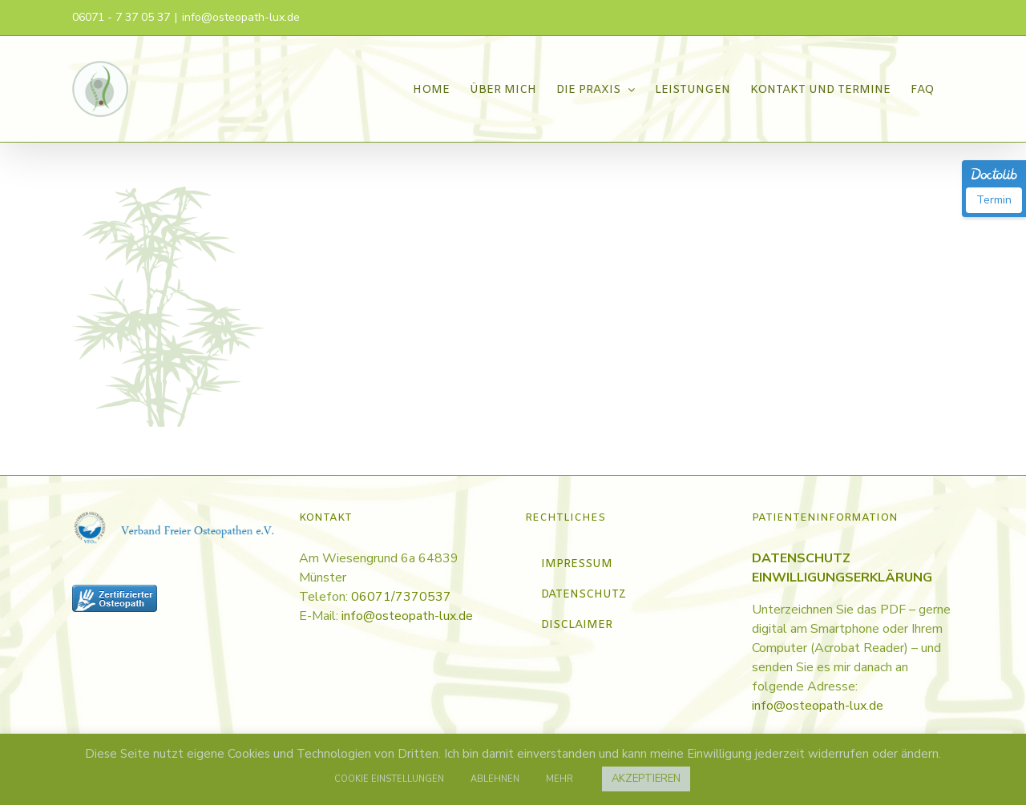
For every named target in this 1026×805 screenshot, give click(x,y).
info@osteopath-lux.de (241, 17)
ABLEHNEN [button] (495, 779)
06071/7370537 (401, 597)
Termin (994, 199)
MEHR (559, 779)
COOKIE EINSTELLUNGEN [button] (389, 779)
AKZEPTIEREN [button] (646, 778)
